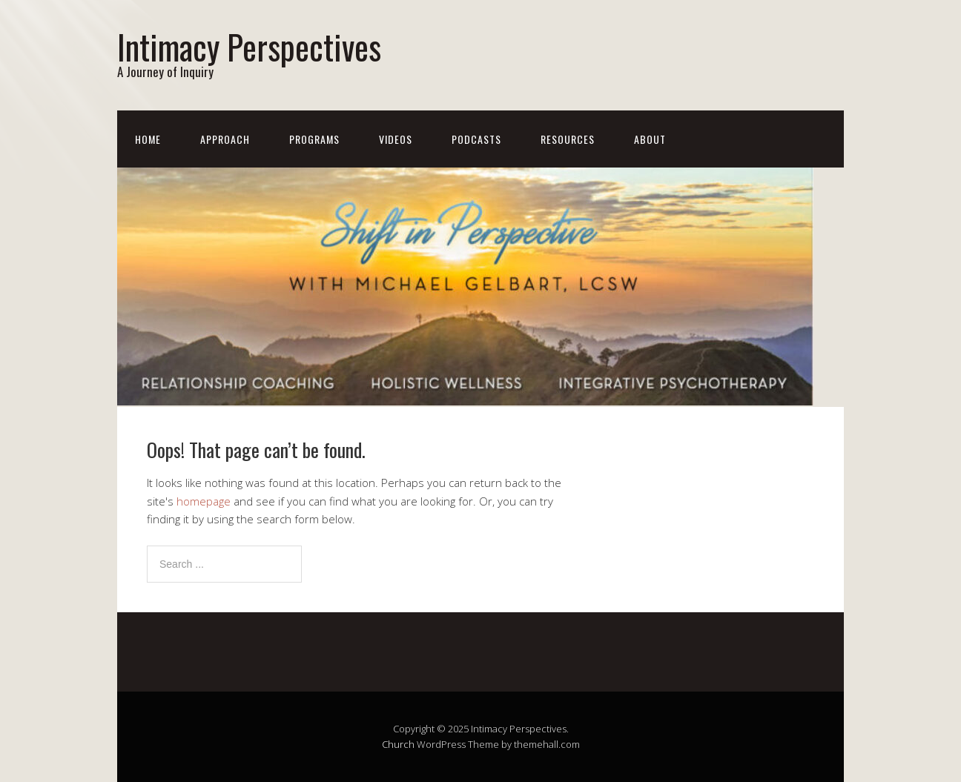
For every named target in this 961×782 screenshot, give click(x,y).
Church (398, 744)
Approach (225, 139)
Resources (568, 139)
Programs (314, 139)
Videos (395, 139)
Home (148, 139)
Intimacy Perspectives (249, 46)
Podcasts (476, 139)
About (650, 139)
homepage (203, 501)
